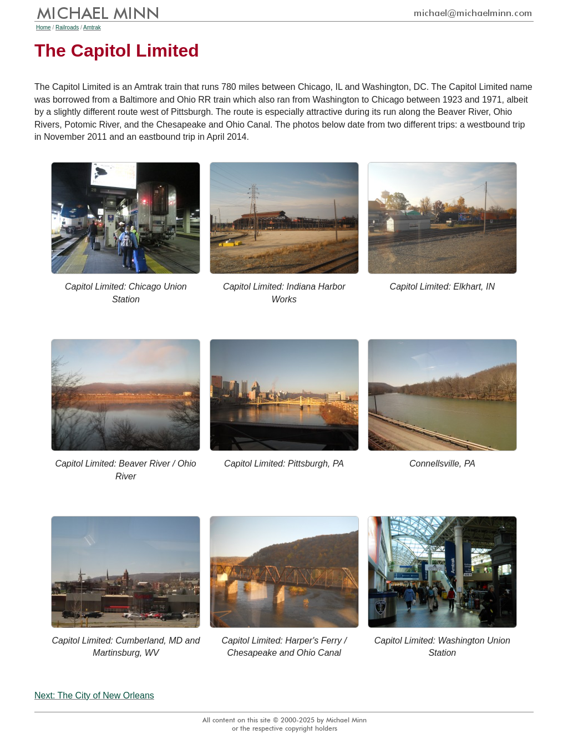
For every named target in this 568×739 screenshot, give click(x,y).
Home (43, 27)
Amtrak (92, 27)
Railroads (67, 27)
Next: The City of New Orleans (94, 695)
